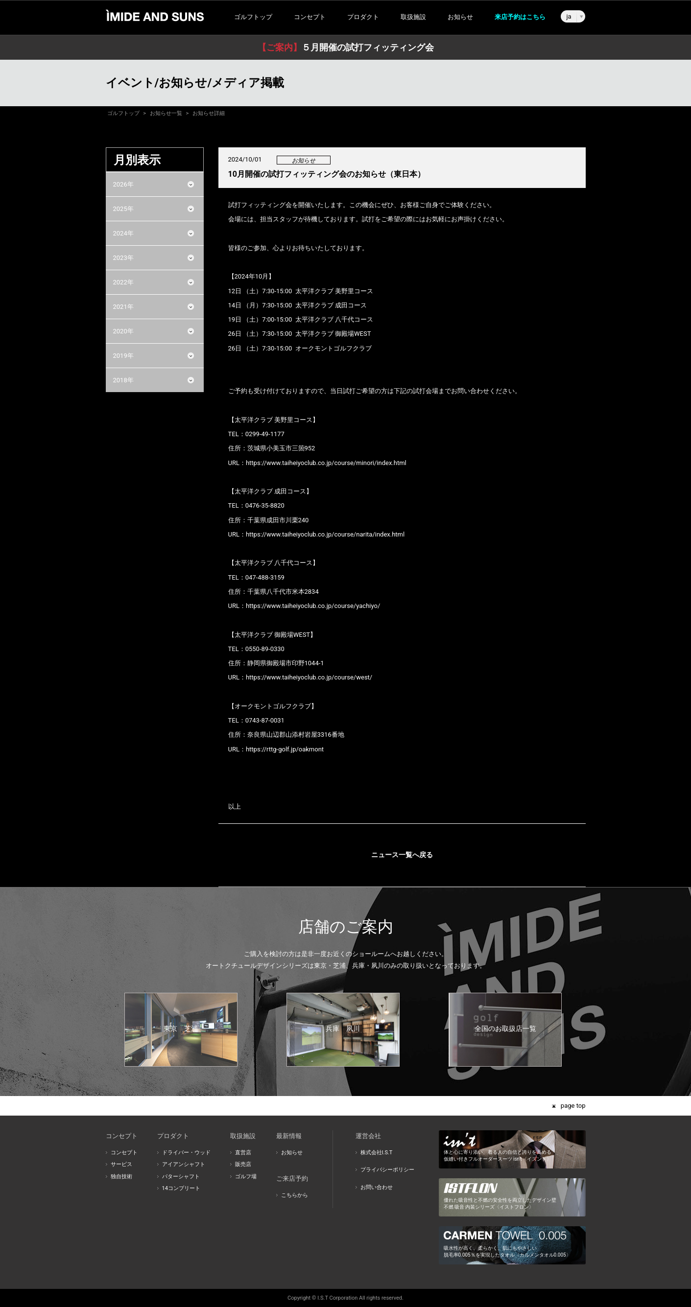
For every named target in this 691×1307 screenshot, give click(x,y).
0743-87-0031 (265, 720)
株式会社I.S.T (376, 1152)
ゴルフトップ (253, 17)
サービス (121, 1164)
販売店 (243, 1164)
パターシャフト (181, 1176)
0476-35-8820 (265, 505)
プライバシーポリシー (387, 1170)
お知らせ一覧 (166, 113)
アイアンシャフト (183, 1164)
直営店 (243, 1152)
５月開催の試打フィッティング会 (346, 47)
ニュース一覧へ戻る (402, 855)
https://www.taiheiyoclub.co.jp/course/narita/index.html (325, 534)
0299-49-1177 (265, 434)
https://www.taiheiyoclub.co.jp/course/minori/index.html (326, 463)
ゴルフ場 (246, 1176)
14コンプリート (181, 1188)
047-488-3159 (265, 577)
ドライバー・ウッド (186, 1152)
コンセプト (124, 1152)
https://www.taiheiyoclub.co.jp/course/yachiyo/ (313, 605)
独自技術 (121, 1176)
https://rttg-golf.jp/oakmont (285, 749)
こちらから (294, 1195)
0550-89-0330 (265, 649)
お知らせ (460, 17)
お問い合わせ (376, 1187)
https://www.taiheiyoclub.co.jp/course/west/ (309, 677)
